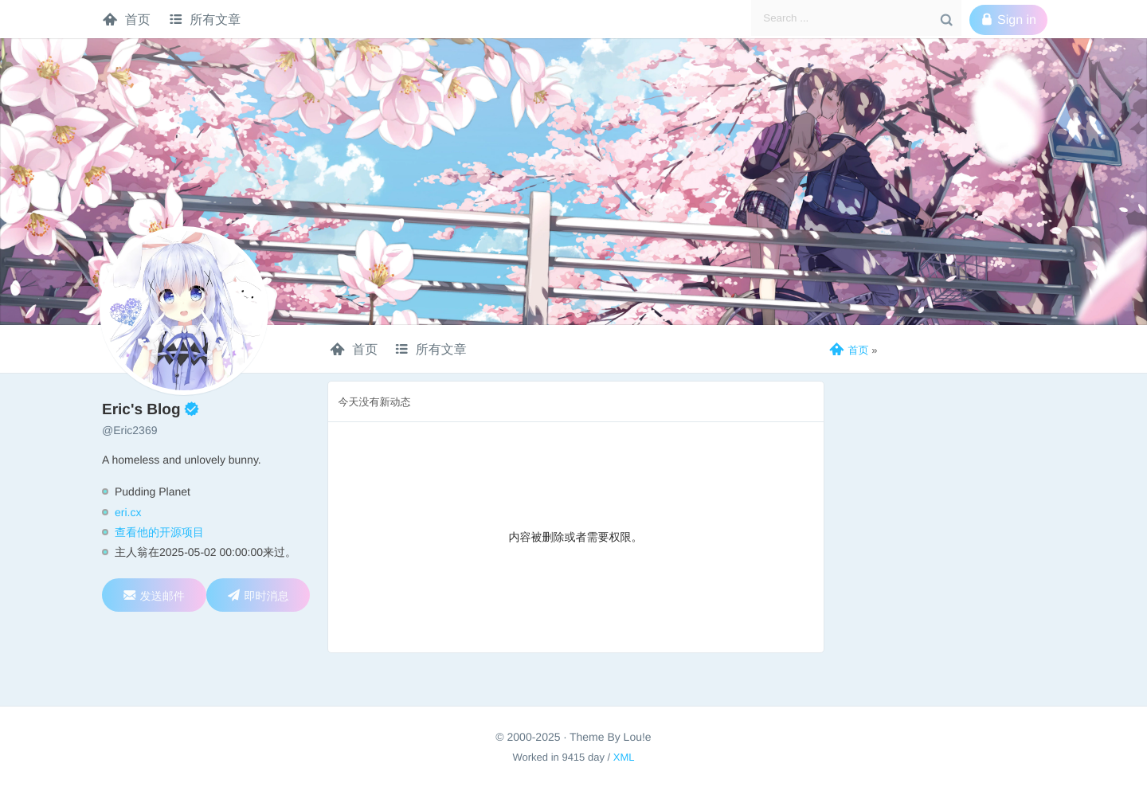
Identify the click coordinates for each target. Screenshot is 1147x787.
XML (624, 757)
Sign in (1008, 20)
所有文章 (205, 19)
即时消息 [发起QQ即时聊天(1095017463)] (257, 595)
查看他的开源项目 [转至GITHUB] (159, 532)
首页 (127, 19)
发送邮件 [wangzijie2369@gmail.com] (154, 595)
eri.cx (128, 512)
